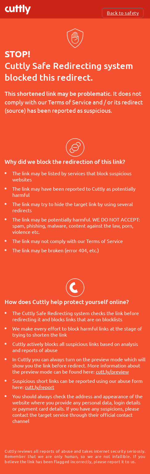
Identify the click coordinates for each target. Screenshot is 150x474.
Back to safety (123, 13)
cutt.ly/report (39, 387)
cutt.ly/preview (112, 371)
